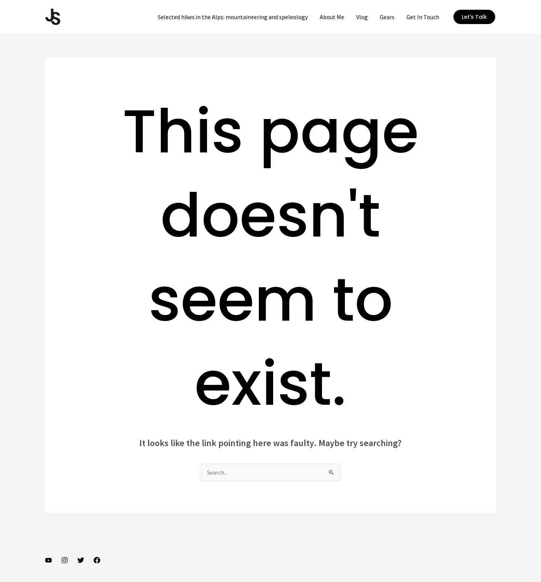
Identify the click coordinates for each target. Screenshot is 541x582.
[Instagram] (64, 560)
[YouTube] (48, 560)
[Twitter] (80, 560)
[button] (474, 17)
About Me (332, 17)
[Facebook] (97, 560)
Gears (387, 17)
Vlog (362, 17)
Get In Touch (423, 17)
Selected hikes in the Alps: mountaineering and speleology (233, 17)
